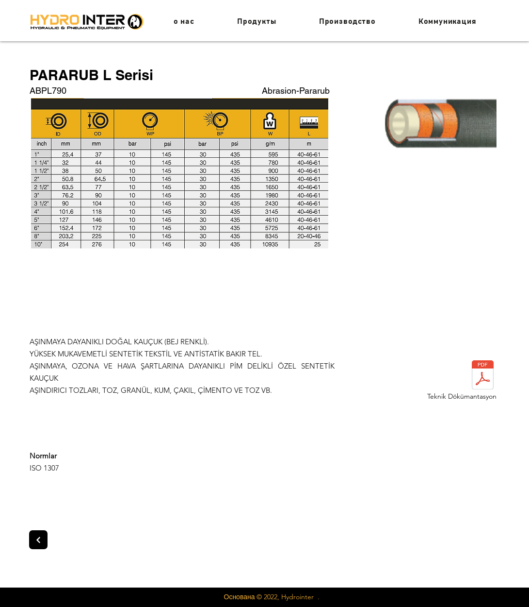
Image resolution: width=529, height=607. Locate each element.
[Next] (38, 539)
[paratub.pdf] (483, 376)
